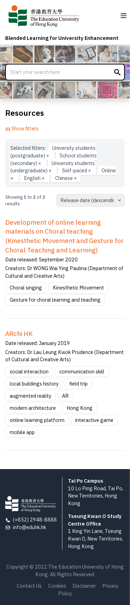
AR (65, 395)
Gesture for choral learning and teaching (55, 299)
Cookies (57, 585)
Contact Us (29, 585)
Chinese (66, 178)
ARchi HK (19, 333)
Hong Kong (80, 408)
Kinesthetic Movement (78, 287)
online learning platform (37, 420)
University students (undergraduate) (52, 166)
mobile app (22, 432)
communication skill (81, 371)
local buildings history (34, 383)
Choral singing (26, 287)
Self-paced (77, 170)
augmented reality (30, 395)
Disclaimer (84, 585)
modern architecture (33, 408)
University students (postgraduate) (52, 152)
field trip (78, 383)
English (35, 178)
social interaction (29, 371)
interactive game (94, 420)
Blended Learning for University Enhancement (62, 38)
